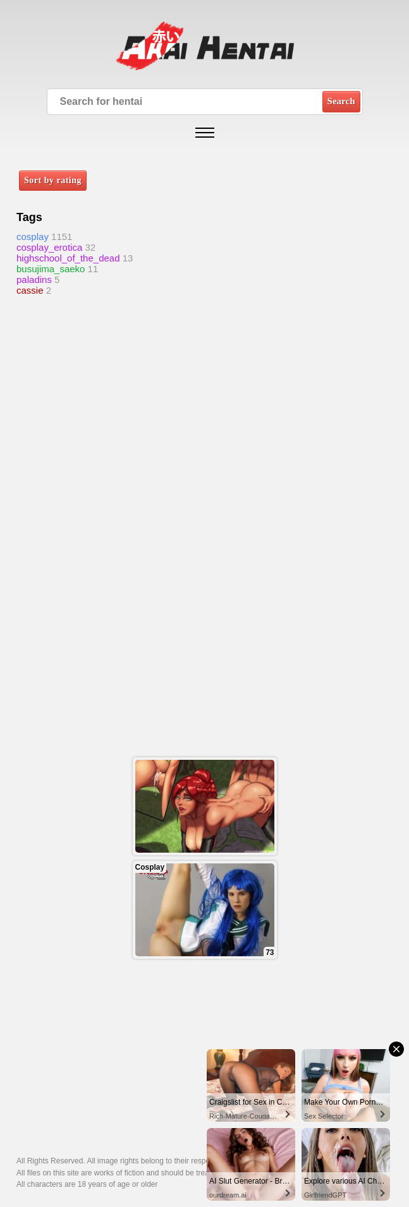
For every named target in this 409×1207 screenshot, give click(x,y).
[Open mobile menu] (204, 133)
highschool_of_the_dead (67, 258)
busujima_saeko (50, 268)
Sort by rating (53, 180)
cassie (30, 290)
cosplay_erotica (49, 247)
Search (341, 101)
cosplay (32, 236)
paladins (34, 279)
